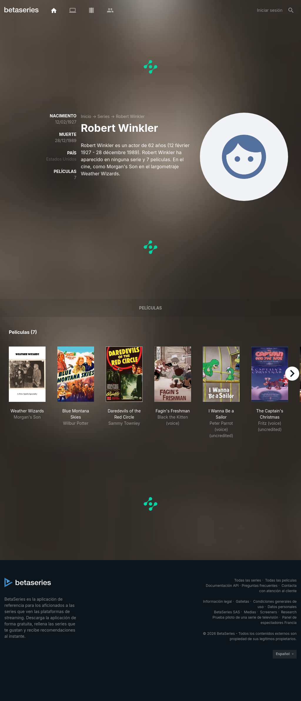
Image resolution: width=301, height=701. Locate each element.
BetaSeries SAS (227, 612)
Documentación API (222, 585)
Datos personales (282, 607)
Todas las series (247, 580)
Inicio (86, 116)
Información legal (217, 601)
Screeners (268, 612)
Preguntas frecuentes (259, 585)
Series (103, 116)
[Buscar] (291, 10)
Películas (150, 307)
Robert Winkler (130, 116)
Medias (250, 612)
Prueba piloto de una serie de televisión (245, 617)
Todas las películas (281, 580)
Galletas (242, 601)
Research (289, 612)
